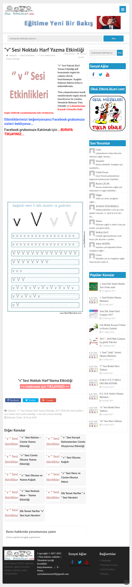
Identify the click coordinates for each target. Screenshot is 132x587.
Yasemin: (106, 164)
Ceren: (107, 258)
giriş (26, 537)
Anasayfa (12, 55)
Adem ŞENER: (105, 247)
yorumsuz (71, 54)
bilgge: (103, 198)
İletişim (104, 574)
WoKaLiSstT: (105, 236)
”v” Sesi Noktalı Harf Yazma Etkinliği (45, 380)
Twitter (32, 400)
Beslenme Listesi (109, 565)
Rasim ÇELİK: (105, 187)
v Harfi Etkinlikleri (27, 55)
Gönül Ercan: (104, 176)
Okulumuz (106, 560)
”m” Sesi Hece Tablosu (111, 421)
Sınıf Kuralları (108, 569)
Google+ (50, 400)
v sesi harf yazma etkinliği (49, 414)
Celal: (105, 153)
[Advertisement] (45, 169)
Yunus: (107, 224)
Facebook (14, 400)
